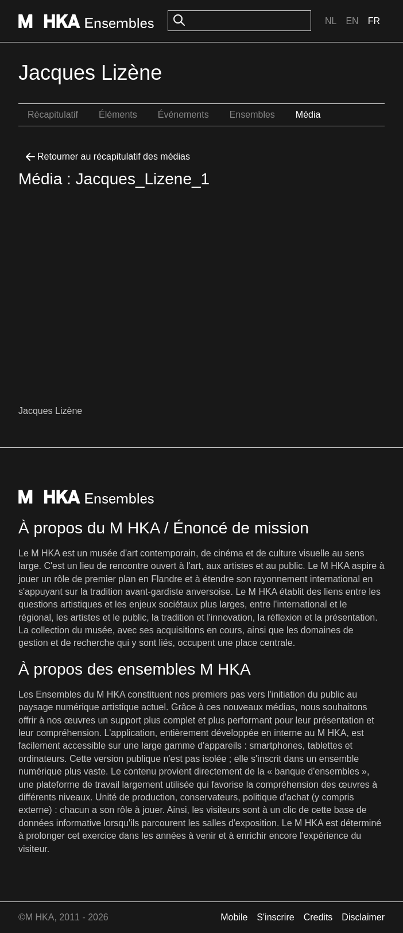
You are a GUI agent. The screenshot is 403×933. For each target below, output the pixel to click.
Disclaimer (363, 917)
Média (308, 114)
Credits (318, 917)
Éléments (118, 114)
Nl (330, 21)
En (352, 21)
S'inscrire (275, 917)
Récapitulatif (53, 114)
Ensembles (252, 114)
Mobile (233, 917)
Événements (183, 114)
